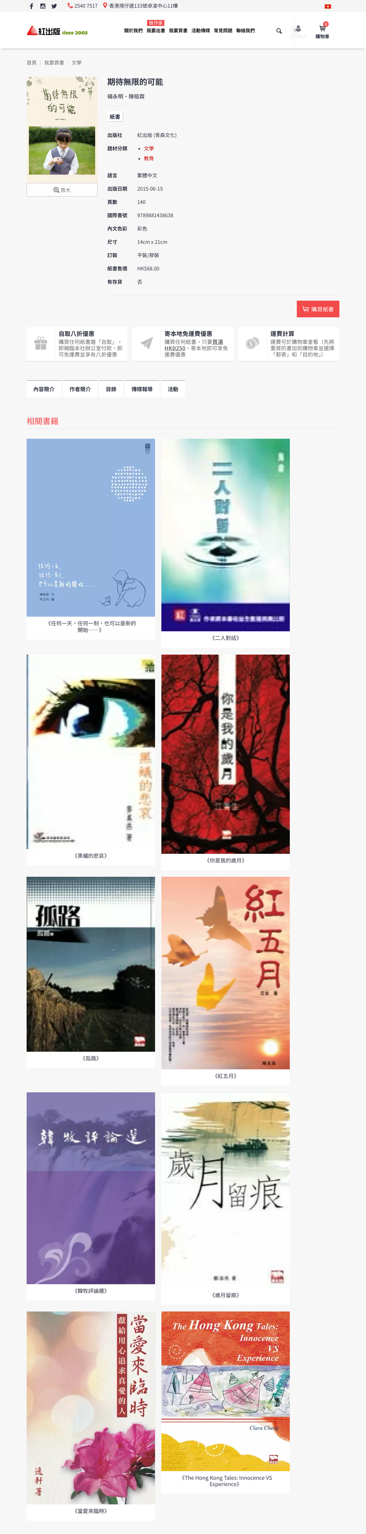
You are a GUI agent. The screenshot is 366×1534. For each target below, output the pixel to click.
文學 (77, 62)
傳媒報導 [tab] (142, 389)
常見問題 (223, 30)
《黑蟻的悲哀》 (90, 855)
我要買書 (178, 30)
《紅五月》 (225, 1076)
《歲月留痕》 (226, 1295)
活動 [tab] (173, 389)
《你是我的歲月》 (225, 860)
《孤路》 (90, 1058)
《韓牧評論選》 (90, 1291)
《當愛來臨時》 (90, 1511)
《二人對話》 (226, 638)
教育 (149, 158)
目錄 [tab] (111, 389)
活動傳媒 (200, 30)
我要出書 (155, 27)
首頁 (32, 62)
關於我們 (133, 30)
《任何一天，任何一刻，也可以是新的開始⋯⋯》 (91, 626)
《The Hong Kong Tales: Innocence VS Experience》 (225, 1480)
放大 (62, 190)
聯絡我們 (245, 30)
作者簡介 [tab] (80, 389)
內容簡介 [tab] (44, 389)
